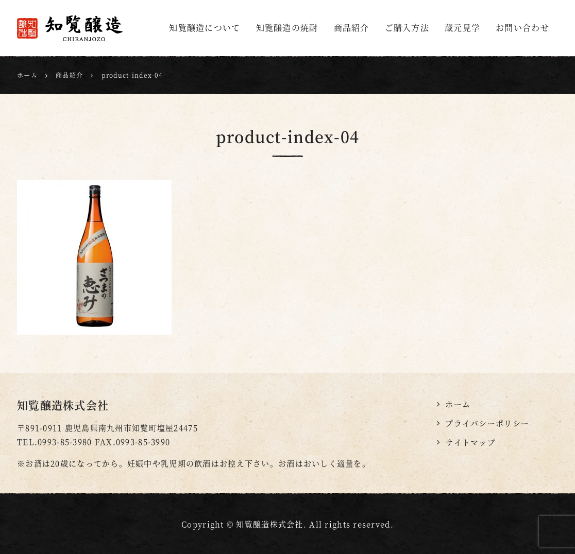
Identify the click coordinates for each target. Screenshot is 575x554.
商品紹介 (351, 27)
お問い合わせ (522, 27)
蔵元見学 (462, 27)
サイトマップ (470, 442)
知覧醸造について (204, 27)
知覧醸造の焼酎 (287, 27)
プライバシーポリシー (487, 423)
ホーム (457, 404)
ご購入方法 (407, 27)
